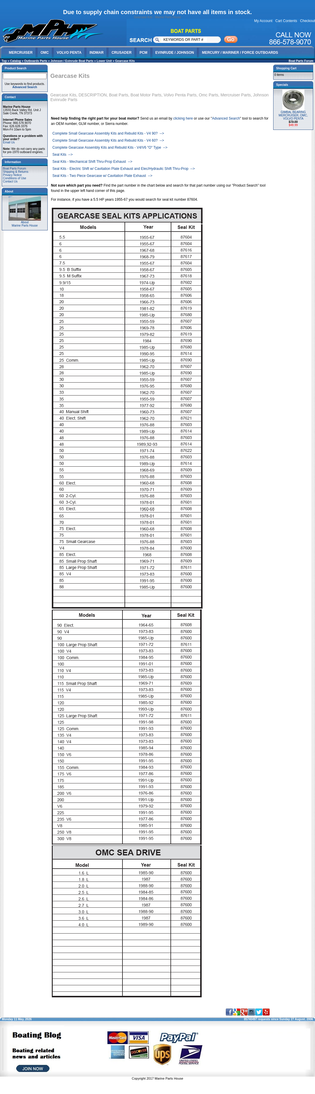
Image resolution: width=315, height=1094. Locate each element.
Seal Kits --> (62, 155)
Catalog (15, 61)
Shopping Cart (286, 68)
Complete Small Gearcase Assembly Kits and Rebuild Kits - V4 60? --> (108, 140)
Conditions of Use (14, 178)
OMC (45, 53)
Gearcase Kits (125, 61)
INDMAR (96, 53)
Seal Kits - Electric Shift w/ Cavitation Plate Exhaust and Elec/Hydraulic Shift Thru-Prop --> (123, 169)
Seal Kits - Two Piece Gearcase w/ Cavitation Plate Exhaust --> (102, 176)
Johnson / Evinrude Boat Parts (72, 61)
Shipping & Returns (15, 171)
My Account (263, 21)
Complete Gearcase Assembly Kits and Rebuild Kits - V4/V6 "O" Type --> (110, 147)
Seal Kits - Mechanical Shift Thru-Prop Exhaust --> (92, 162)
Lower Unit (104, 61)
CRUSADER (122, 53)
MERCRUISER (21, 53)
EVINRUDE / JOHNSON (174, 53)
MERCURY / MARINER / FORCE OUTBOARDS (240, 53)
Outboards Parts (35, 61)
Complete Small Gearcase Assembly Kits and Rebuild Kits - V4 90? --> (108, 133)
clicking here (183, 118)
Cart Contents (286, 21)
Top (4, 61)
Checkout (307, 21)
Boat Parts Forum (301, 61)
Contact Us (10, 181)
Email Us (9, 142)
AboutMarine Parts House (25, 222)
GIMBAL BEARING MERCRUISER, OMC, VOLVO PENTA (293, 115)
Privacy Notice (12, 175)
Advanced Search (226, 118)
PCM (143, 53)
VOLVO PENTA (69, 53)
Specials (282, 84)
